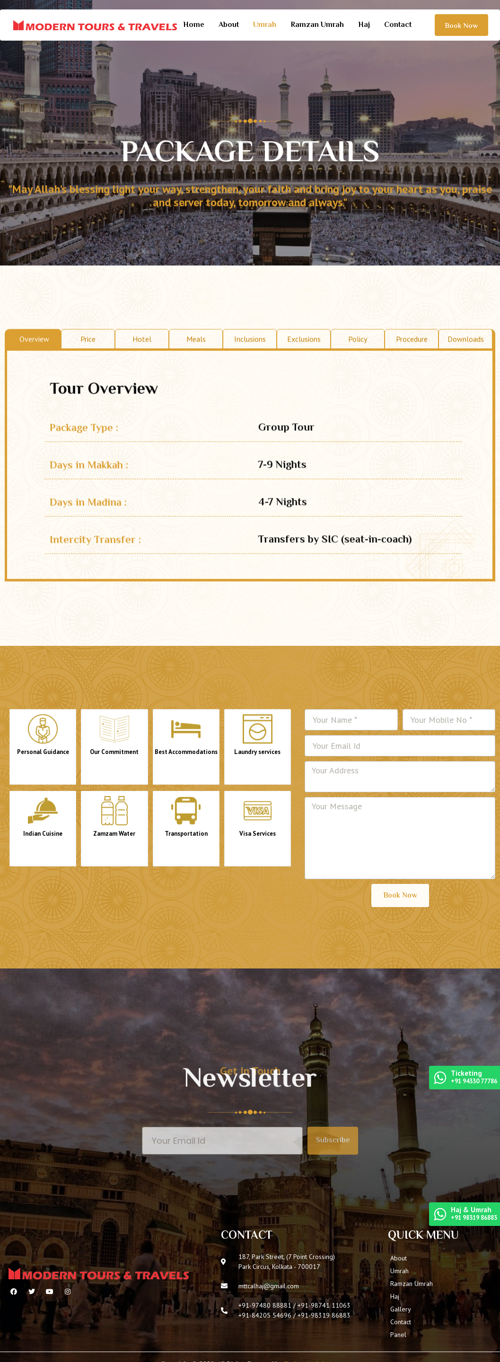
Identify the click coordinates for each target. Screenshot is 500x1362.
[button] (461, 25)
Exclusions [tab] (304, 363)
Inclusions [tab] (250, 363)
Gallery (400, 1309)
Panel (398, 1334)
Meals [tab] (196, 363)
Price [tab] (88, 363)
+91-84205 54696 (264, 1315)
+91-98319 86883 (324, 1315)
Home (193, 25)
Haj (364, 25)
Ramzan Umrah (317, 25)
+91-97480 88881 (264, 1305)
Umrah (264, 25)
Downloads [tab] (465, 363)
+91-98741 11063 (324, 1305)
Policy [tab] (357, 363)
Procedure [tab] (412, 363)
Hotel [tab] (141, 363)
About (229, 25)
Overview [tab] (34, 363)
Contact (398, 25)
